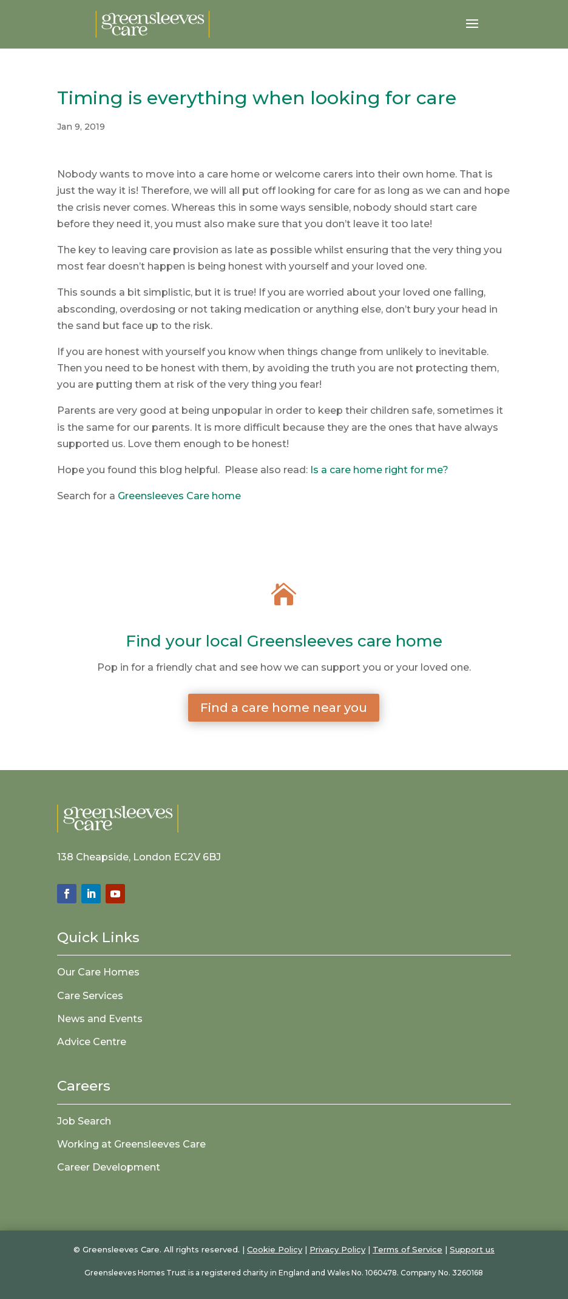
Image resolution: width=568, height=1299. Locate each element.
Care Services (90, 996)
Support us (472, 1249)
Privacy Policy (337, 1249)
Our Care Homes (98, 972)
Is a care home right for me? (379, 470)
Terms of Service (407, 1249)
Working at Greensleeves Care (131, 1144)
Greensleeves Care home (179, 496)
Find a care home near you (283, 707)
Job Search (84, 1121)
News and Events (100, 1019)
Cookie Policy (274, 1249)
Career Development (108, 1167)
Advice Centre (91, 1042)
